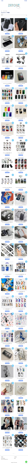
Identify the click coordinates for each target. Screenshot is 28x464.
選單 (2, 0)
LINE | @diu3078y (3, 458)
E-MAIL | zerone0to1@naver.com (4, 459)
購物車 (25, 0)
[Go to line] (26, 462)
